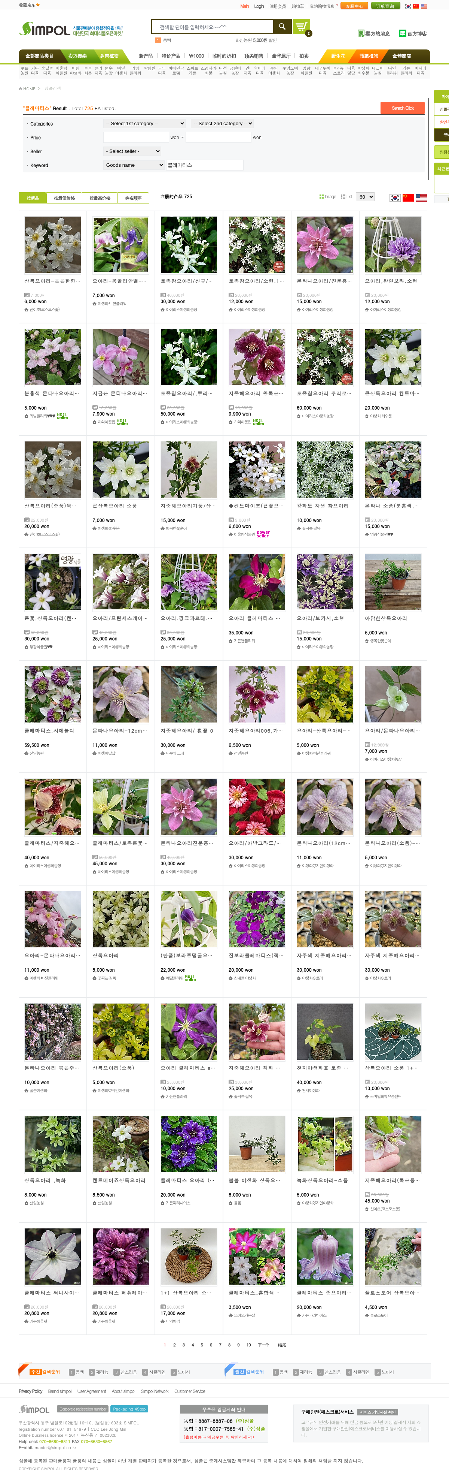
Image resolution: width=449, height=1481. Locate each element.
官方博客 (417, 33)
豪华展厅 (281, 55)
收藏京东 (27, 4)
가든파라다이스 (178, 1203)
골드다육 (162, 70)
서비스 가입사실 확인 (377, 1412)
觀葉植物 (369, 55)
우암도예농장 (290, 70)
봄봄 (237, 1203)
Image (328, 196)
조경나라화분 (209, 70)
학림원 (149, 68)
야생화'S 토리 (312, 978)
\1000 (196, 55)
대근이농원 (378, 70)
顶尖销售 (253, 55)
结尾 (281, 1345)
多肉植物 (109, 55)
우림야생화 (274, 70)
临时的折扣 (224, 55)
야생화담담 (106, 753)
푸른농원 (24, 70)
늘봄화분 (88, 70)
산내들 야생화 (245, 978)
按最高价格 (99, 197)
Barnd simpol (59, 1391)
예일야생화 (121, 70)
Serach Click (402, 108)
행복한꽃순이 (176, 528)
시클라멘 (157, 1372)
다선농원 (223, 70)
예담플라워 (174, 978)
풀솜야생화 (38, 1090)
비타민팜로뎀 (176, 70)
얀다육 (247, 70)
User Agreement (91, 1391)
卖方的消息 (377, 33)
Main (244, 6)
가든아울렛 (38, 1321)
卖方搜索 (77, 55)
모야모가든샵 (244, 1315)
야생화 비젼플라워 (112, 303)
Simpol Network (154, 1391)
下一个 (263, 1345)
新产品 (146, 55)
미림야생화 (76, 70)
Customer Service (189, 1391)
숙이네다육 (260, 70)
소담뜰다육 (47, 70)
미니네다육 (420, 70)
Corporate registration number (82, 1409)
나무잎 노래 (175, 753)
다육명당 (351, 70)
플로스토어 (378, 1315)
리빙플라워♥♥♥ (42, 416)
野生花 (338, 55)
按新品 (33, 197)
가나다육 (35, 70)
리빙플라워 (135, 70)
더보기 (339, 5)
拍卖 (303, 55)
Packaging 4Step (129, 1409)
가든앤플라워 (244, 640)
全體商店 (402, 55)
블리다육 (98, 70)
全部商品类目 (38, 55)
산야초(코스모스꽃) (44, 309)
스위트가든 (192, 70)
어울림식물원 (61, 70)
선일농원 (36, 753)
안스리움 (128, 1372)
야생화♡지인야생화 (317, 865)
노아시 (184, 1372)
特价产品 (171, 55)
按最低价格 (64, 197)
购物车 (297, 6)
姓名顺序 (133, 197)
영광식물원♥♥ (381, 534)
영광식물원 (306, 70)
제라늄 (102, 1372)
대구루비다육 (322, 70)
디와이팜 (173, 1321)
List (346, 196)
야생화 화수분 (381, 416)
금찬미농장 (235, 70)
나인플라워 (392, 70)
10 (249, 1345)
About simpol (123, 1391)
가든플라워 (406, 70)
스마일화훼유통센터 (385, 1096)
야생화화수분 (363, 70)
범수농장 (109, 70)
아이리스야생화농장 (181, 309)
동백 (167, 40)
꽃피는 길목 (311, 528)
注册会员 (277, 6)
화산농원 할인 (256, 40)
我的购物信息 (321, 6)
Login (258, 6)
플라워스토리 (339, 70)
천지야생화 (310, 1090)
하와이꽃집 (106, 422)
